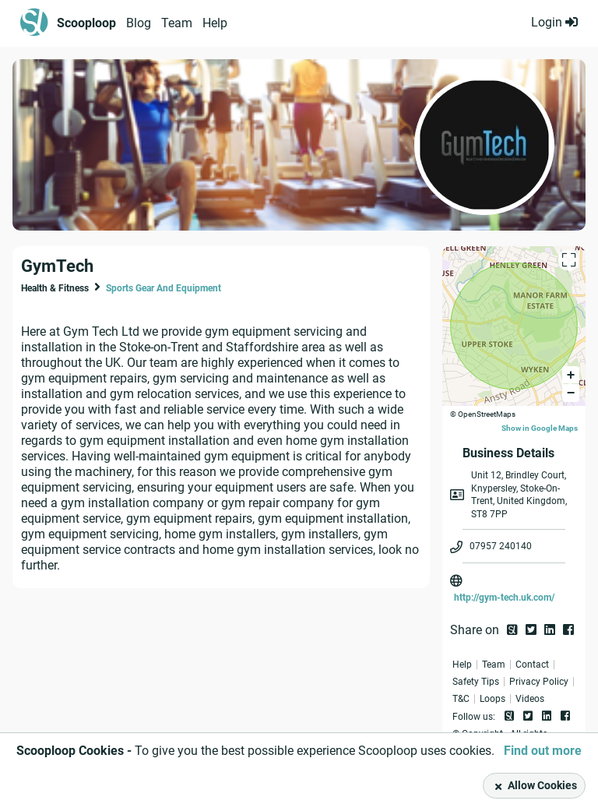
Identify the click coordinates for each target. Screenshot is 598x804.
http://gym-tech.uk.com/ (504, 597)
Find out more (543, 750)
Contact (532, 664)
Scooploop (86, 23)
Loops (492, 698)
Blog (138, 23)
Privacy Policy (538, 681)
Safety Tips (475, 681)
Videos (529, 698)
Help (214, 23)
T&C (461, 698)
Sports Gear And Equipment (163, 288)
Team (176, 23)
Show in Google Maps (539, 428)
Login (554, 22)
